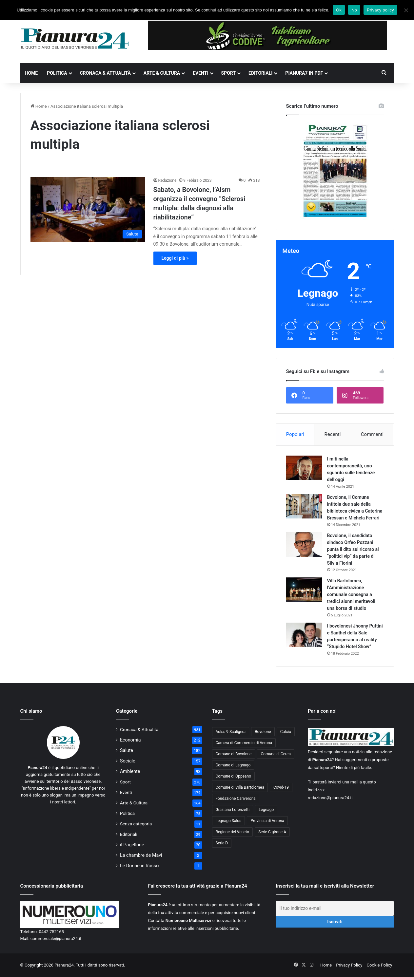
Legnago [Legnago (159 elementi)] (266, 809)
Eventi (200, 73)
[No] (406, 10)
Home (31, 73)
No (354, 10)
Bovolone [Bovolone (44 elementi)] (263, 731)
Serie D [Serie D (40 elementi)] (222, 843)
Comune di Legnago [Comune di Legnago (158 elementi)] (233, 765)
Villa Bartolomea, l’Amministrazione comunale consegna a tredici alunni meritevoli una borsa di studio (351, 594)
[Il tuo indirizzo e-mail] (335, 908)
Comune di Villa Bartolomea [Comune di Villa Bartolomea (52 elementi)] (240, 787)
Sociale (127, 760)
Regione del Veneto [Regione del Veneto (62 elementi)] (232, 832)
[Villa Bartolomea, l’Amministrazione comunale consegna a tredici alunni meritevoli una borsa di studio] (304, 589)
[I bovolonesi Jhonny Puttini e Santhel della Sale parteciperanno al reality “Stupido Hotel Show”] (304, 635)
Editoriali (260, 73)
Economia (130, 739)
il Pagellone (132, 844)
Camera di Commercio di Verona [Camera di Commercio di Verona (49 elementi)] (244, 743)
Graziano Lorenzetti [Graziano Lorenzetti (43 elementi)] (233, 809)
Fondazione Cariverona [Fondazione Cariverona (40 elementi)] (236, 798)
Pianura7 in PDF (304, 73)
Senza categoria (136, 823)
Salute (126, 750)
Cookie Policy (379, 965)
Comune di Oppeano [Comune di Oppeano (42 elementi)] (233, 776)
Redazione (167, 180)
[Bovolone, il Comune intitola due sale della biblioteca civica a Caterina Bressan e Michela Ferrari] (304, 506)
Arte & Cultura (162, 73)
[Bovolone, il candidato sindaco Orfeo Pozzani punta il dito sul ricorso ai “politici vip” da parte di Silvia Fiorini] (304, 544)
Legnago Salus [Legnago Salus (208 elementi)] (229, 820)
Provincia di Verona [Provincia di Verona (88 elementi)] (267, 820)
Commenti (372, 434)
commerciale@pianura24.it (56, 938)
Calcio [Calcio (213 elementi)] (285, 731)
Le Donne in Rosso (139, 865)
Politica (57, 73)
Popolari (295, 434)
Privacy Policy (349, 965)
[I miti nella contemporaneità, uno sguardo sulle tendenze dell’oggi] (304, 468)
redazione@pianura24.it (330, 797)
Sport (228, 73)
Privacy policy (380, 10)
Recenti (333, 434)
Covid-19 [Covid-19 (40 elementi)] (281, 787)
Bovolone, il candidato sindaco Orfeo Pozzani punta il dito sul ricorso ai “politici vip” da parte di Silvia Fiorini (353, 549)
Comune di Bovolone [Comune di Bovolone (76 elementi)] (234, 754)
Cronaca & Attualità (105, 73)
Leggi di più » (175, 258)
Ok (339, 10)
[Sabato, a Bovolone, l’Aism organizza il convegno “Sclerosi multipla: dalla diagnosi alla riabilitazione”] (87, 209)
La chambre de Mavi (141, 855)
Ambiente (130, 771)
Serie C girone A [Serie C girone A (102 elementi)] (272, 832)
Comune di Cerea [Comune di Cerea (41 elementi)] (275, 754)
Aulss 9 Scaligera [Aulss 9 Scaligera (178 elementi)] (231, 731)
